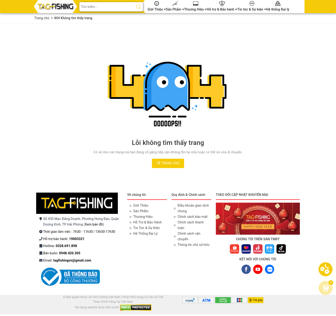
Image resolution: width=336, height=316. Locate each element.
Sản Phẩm (175, 9)
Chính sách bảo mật (192, 217)
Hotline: (60, 246)
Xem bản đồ (94, 224)
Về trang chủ (168, 163)
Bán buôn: (61, 253)
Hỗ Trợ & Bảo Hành (147, 222)
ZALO (269, 270)
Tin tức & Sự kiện (251, 9)
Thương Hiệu (195, 9)
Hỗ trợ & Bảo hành (222, 9)
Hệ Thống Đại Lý (145, 233)
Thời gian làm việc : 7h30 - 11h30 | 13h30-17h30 (79, 231)
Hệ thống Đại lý (277, 9)
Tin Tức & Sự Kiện (146, 228)
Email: (67, 260)
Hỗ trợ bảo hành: (63, 239)
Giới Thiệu (157, 9)
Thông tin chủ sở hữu (193, 245)
